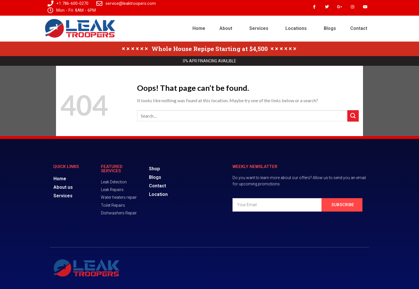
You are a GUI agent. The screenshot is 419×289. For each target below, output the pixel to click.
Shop (154, 168)
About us (63, 187)
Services (258, 28)
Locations (296, 28)
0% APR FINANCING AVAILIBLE (209, 61)
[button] (227, 28)
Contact (358, 28)
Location (158, 194)
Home (198, 28)
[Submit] (353, 116)
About (225, 28)
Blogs (330, 28)
